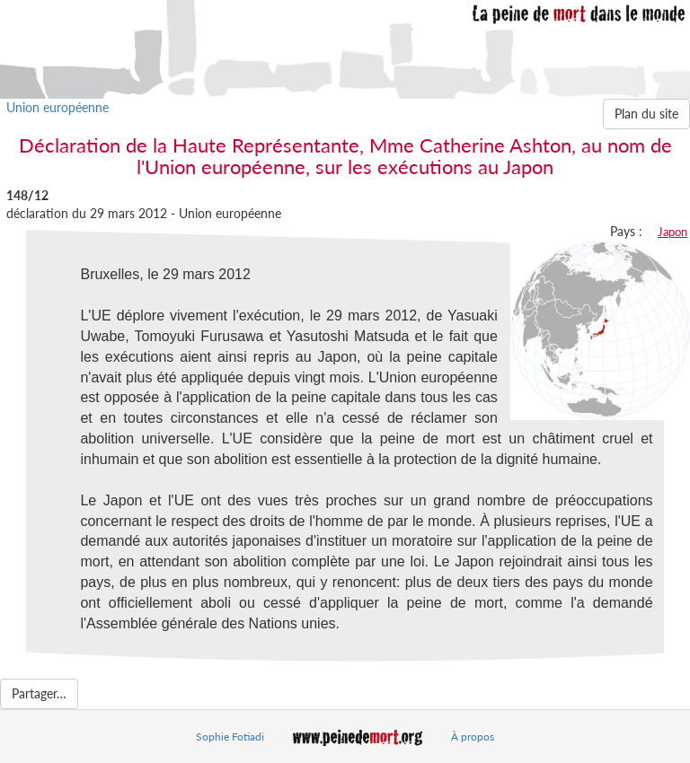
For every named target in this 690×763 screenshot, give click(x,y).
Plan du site (646, 113)
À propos (472, 736)
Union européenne (57, 107)
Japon (672, 231)
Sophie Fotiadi (230, 736)
